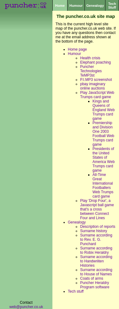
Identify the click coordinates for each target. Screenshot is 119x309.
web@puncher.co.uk (26, 307)
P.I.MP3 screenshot (96, 79)
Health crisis (90, 58)
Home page (77, 49)
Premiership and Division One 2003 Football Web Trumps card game (103, 134)
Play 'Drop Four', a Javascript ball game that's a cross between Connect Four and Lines (97, 209)
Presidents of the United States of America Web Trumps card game (103, 160)
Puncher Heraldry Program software (94, 285)
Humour (76, 5)
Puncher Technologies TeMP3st (91, 71)
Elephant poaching (95, 62)
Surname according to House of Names (96, 272)
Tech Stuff (112, 5)
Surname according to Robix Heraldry (96, 250)
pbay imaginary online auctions (92, 86)
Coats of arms (91, 278)
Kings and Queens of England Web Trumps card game (103, 110)
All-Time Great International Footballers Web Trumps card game (102, 185)
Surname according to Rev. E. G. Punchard (96, 239)
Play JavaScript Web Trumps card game (97, 94)
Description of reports (97, 226)
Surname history (93, 231)
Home (60, 5)
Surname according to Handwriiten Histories (96, 261)
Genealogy (95, 5)
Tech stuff (76, 291)
